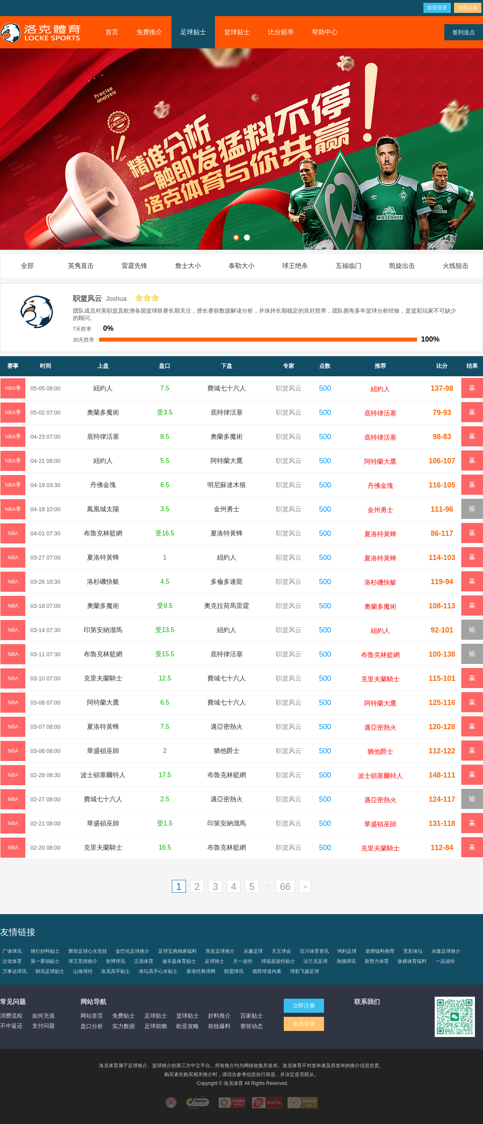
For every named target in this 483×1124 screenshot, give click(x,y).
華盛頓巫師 (103, 750)
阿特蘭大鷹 (227, 460)
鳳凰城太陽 (103, 509)
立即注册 (304, 1005)
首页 (111, 32)
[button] (236, 237)
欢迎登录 (437, 7)
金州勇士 (226, 509)
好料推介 (219, 1015)
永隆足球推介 (445, 951)
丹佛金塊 (103, 484)
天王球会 (281, 951)
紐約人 (103, 388)
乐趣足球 (253, 951)
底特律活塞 (227, 412)
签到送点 (463, 32)
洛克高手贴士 (115, 971)
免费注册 (467, 7)
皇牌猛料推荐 (379, 951)
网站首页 (91, 1015)
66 (285, 886)
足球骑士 (214, 961)
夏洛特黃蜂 (227, 533)
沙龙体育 (12, 961)
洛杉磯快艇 (103, 581)
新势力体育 (377, 961)
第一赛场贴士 (45, 961)
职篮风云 (288, 388)
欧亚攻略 (187, 1026)
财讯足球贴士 (49, 971)
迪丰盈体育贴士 (179, 961)
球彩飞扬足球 (304, 971)
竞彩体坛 (413, 951)
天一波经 (242, 961)
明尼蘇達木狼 (226, 484)
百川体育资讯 (314, 951)
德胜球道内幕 (266, 971)
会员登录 (304, 1023)
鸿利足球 (347, 951)
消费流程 (11, 1015)
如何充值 (43, 1015)
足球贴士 (193, 32)
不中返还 (11, 1025)
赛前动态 (251, 1026)
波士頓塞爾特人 (103, 774)
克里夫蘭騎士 (103, 678)
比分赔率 (281, 32)
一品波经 (445, 961)
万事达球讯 (14, 971)
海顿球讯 (346, 961)
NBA (13, 533)
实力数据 (123, 1026)
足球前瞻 (155, 1026)
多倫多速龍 (227, 581)
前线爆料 (219, 1026)
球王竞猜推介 (82, 961)
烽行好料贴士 (45, 951)
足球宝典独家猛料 (177, 951)
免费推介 (149, 32)
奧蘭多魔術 (103, 412)
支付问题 (43, 1025)
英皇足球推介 (220, 951)
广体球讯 (12, 951)
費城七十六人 (226, 388)
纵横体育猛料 (412, 961)
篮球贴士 (237, 32)
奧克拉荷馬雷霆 (226, 605)
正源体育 (143, 961)
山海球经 (83, 971)
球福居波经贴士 (278, 961)
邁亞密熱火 (227, 726)
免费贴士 (123, 1015)
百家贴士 (251, 1015)
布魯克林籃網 (103, 533)
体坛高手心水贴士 (158, 971)
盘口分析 (91, 1026)
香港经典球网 (200, 971)
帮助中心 (325, 32)
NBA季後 (13, 391)
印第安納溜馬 (103, 629)
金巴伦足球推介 (132, 951)
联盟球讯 (234, 971)
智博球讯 (115, 961)
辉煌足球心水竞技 (87, 951)
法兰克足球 (315, 961)
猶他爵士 (226, 750)
